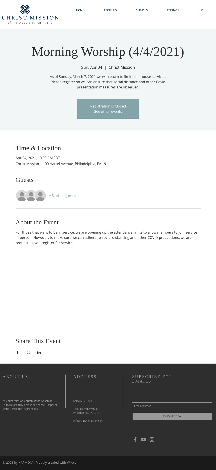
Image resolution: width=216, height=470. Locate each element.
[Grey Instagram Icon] (152, 440)
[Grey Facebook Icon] (135, 440)
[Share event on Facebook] (18, 352)
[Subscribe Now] (172, 416)
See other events (108, 111)
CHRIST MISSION (31, 18)
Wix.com (73, 462)
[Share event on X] (28, 352)
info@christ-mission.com (88, 420)
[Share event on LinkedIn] (39, 352)
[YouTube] (143, 440)
